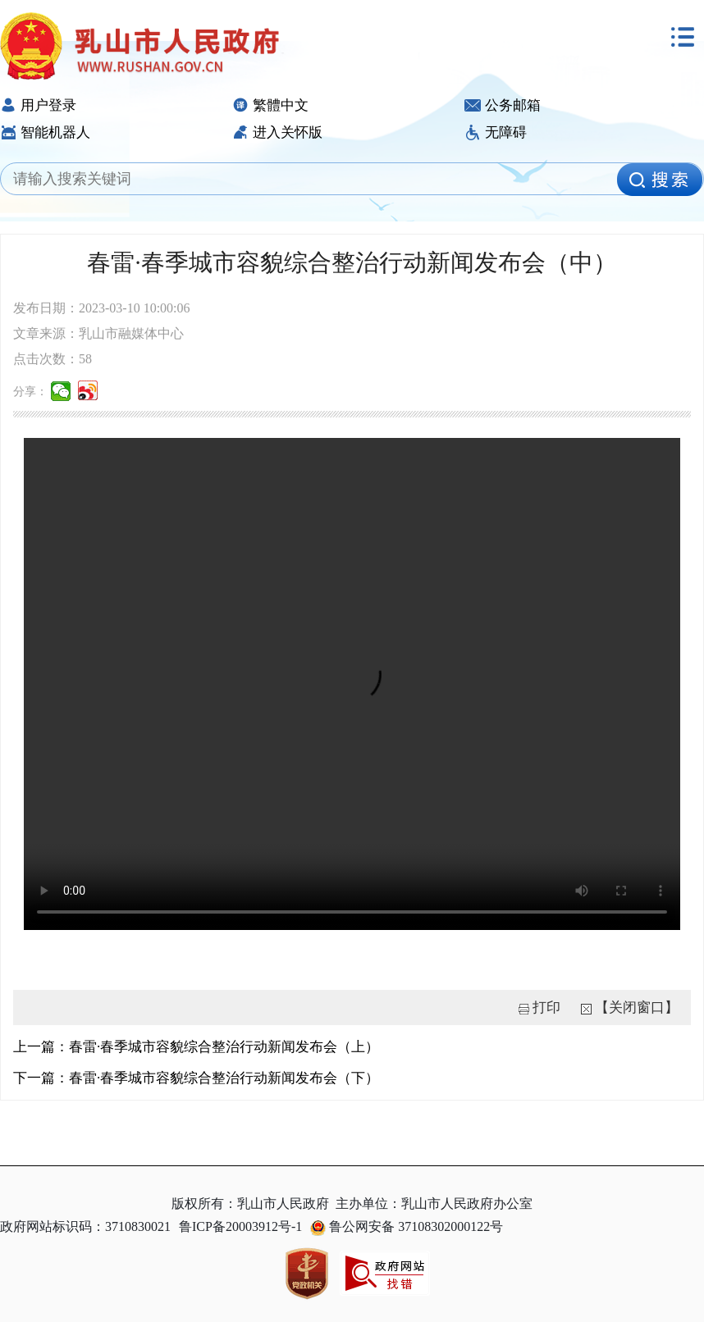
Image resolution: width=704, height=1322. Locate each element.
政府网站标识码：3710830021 (85, 1226)
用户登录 (38, 105)
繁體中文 (270, 105)
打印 (546, 1007)
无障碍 (495, 132)
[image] (659, 179)
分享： (30, 391)
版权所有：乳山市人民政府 (250, 1203)
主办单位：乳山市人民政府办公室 (434, 1203)
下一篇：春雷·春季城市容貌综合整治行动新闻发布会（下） (196, 1078)
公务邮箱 (502, 105)
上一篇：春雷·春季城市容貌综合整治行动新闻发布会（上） (196, 1047)
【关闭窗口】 (637, 1007)
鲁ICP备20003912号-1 (240, 1226)
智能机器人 (45, 132)
